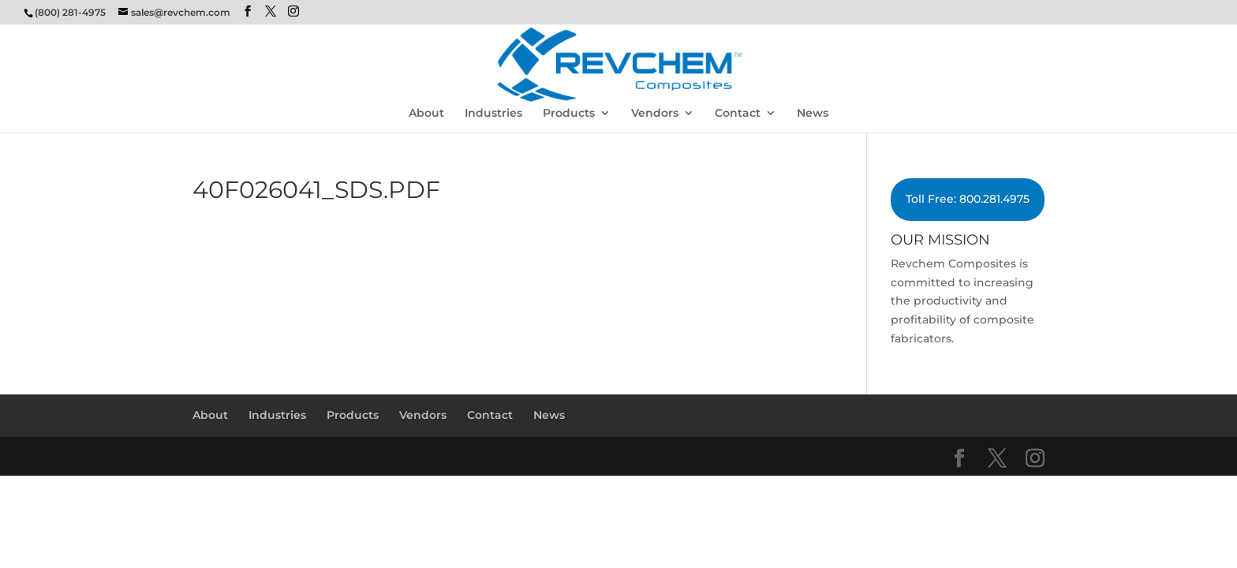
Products (569, 113)
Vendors (654, 113)
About (426, 113)
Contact (738, 113)
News (812, 113)
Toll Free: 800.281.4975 (968, 199)
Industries (493, 113)
